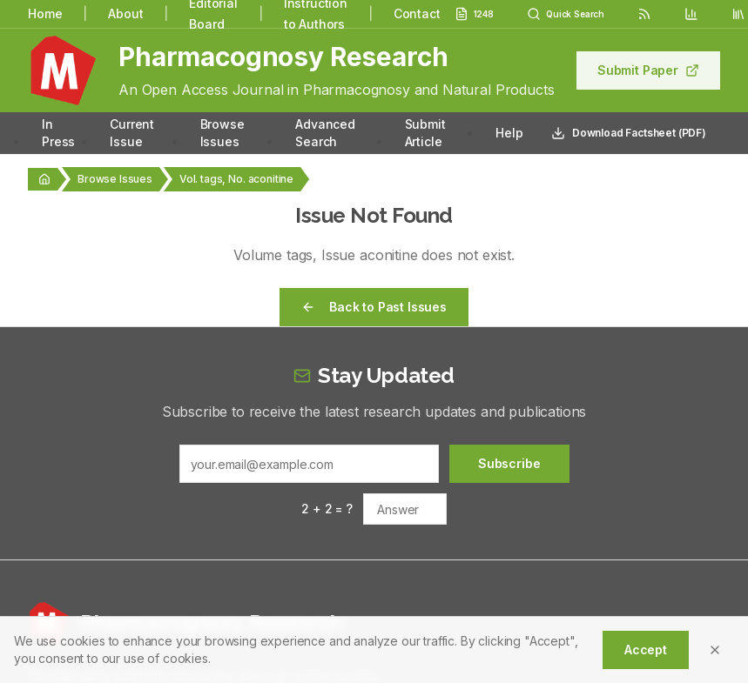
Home (45, 13)
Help (508, 132)
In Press (58, 133)
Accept (645, 649)
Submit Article (425, 133)
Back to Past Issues (374, 306)
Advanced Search (325, 133)
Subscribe (509, 463)
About (125, 13)
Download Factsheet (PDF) (628, 133)
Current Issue (132, 133)
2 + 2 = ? (327, 508)
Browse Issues (222, 133)
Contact (417, 13)
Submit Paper (648, 70)
